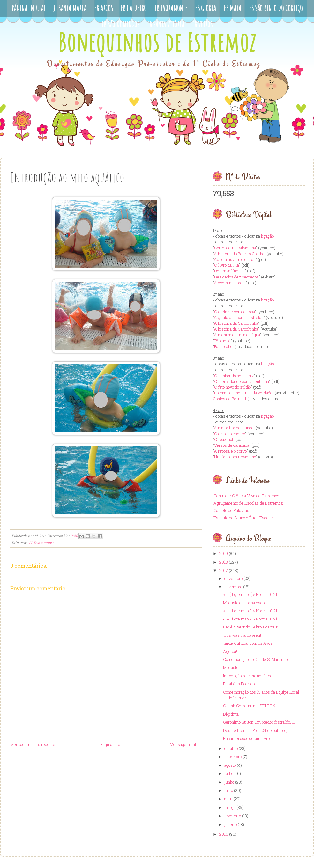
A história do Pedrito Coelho (239, 253)
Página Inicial (28, 8)
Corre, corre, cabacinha (235, 248)
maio (228, 790)
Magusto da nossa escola (245, 602)
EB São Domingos (120, 24)
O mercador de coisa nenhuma (241, 381)
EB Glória (205, 8)
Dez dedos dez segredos (236, 277)
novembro (233, 587)
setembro (233, 756)
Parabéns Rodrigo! (239, 684)
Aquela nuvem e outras (235, 259)
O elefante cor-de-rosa (234, 312)
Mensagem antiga (186, 744)
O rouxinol (223, 439)
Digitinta (231, 714)
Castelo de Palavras (231, 510)
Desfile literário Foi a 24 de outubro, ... (257, 730)
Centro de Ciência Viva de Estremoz (246, 495)
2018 (223, 562)
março (230, 807)
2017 (223, 570)
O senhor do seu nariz (234, 375)
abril (228, 799)
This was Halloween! (242, 635)
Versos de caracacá (231, 445)
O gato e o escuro (229, 434)
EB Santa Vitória (165, 24)
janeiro (230, 824)
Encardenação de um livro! (247, 738)
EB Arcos (103, 8)
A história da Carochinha (236, 323)
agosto (230, 765)
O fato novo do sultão (232, 387)
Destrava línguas (229, 271)
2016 (223, 834)
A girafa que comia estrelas (239, 317)
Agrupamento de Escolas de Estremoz (248, 503)
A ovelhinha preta (230, 282)
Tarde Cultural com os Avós (248, 643)
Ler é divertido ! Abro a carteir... (251, 627)
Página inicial (112, 744)
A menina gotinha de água (237, 335)
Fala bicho (223, 346)
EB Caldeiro (134, 8)
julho (228, 773)
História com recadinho (235, 457)
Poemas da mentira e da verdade (243, 393)
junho (229, 782)
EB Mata (232, 8)
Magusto (230, 667)
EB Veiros (202, 24)
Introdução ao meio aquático (247, 676)
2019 (223, 553)
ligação (267, 236)
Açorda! (230, 651)
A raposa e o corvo (230, 451)
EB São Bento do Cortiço (276, 8)
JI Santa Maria (69, 8)
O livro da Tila (226, 265)
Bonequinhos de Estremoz (157, 42)
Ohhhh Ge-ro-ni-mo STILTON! (249, 706)
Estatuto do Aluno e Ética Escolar (243, 518)
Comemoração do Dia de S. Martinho (255, 659)
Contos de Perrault (229, 398)
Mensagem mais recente (32, 744)
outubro (231, 748)
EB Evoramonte (170, 8)
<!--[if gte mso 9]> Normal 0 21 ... (252, 594)
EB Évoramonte (41, 543)
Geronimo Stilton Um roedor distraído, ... (259, 722)
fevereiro (232, 815)
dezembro (233, 578)
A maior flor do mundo (233, 427)
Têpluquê (222, 341)
